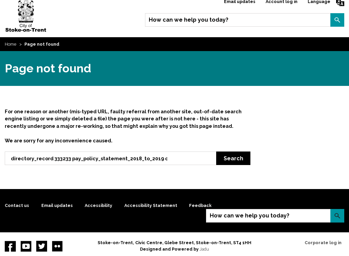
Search (337, 20)
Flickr (57, 246)
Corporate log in (323, 242)
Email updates (57, 205)
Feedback (200, 205)
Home (10, 44)
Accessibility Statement (150, 205)
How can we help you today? (188, 20)
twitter (41, 246)
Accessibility (98, 205)
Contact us (17, 205)
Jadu (204, 249)
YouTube (26, 246)
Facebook (10, 246)
